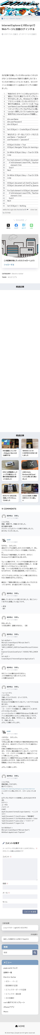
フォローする (9, 265)
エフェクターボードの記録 (16, 989)
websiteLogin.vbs (10, 209)
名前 (5, 883)
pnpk (9, 540)
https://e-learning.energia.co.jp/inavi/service (18, 789)
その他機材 (10, 998)
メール (6, 893)
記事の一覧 (8, 972)
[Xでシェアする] (8, 226)
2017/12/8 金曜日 (12, 542)
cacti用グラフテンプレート (14, 1002)
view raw (33, 209)
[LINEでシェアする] (31, 226)
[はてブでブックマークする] (24, 226)
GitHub (8, 212)
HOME (20, 1026)
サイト (5, 902)
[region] (20, 150)
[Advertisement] (20, 54)
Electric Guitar (17, 274)
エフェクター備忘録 (13, 994)
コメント (7, 856)
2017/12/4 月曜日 (12, 596)
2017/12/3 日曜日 (12, 778)
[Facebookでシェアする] (16, 226)
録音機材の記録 (11, 985)
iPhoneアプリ (9, 1007)
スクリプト (13, 277)
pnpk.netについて (11, 968)
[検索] (34, 952)
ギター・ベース (11, 981)
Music (6, 1011)
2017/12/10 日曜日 (12, 518)
